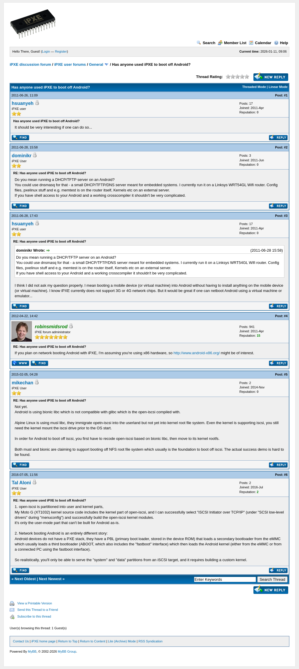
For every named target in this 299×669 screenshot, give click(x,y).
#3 (286, 215)
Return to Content (92, 641)
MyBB (32, 651)
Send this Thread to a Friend (37, 609)
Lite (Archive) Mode (122, 641)
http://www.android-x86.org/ (196, 353)
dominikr (22, 155)
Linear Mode (278, 87)
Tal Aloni (21, 482)
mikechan (22, 382)
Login (46, 51)
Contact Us (21, 641)
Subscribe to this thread (34, 616)
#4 (286, 316)
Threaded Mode (254, 87)
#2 (286, 147)
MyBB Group (67, 651)
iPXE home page (44, 641)
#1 (286, 95)
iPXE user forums (70, 64)
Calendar (260, 43)
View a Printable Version (34, 603)
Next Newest (50, 579)
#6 (286, 474)
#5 (286, 374)
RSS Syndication (150, 641)
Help (281, 43)
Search (206, 43)
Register (61, 51)
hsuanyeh (23, 103)
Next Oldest (25, 579)
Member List (232, 43)
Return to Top (67, 641)
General (96, 64)
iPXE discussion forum (30, 64)
